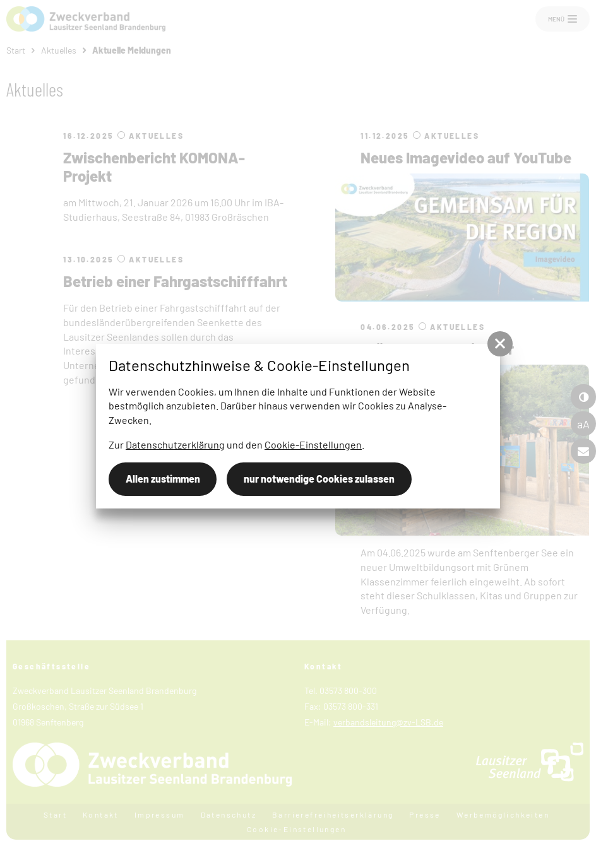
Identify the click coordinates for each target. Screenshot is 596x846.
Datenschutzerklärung (175, 444)
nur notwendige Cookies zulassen (319, 479)
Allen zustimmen (163, 479)
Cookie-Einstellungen (313, 444)
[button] (500, 343)
